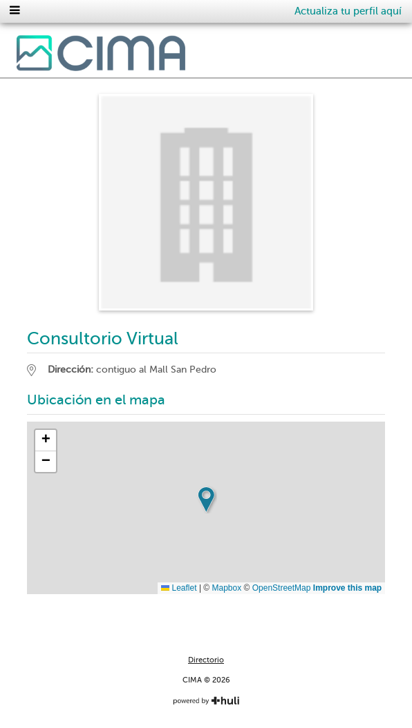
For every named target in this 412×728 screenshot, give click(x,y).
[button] (206, 499)
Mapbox (227, 588)
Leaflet (178, 588)
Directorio (206, 660)
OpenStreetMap (281, 588)
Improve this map (347, 588)
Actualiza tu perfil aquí (348, 11)
